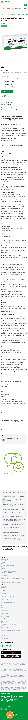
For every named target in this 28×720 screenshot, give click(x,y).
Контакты (3, 590)
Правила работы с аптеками (7, 604)
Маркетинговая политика (6, 572)
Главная (2, 14)
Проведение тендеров (6, 619)
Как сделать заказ (5, 559)
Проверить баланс (5, 612)
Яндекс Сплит (18, 8)
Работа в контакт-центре (6, 638)
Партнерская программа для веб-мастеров (10, 630)
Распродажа (10, 8)
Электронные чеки (5, 616)
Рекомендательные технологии (8, 602)
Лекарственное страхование (7, 596)
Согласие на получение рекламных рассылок (11, 582)
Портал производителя (6, 622)
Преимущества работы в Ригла (7, 633)
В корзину (7, 91)
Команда (3, 589)
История (3, 587)
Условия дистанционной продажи (8, 571)
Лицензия (3, 568)
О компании (4, 586)
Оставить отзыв (4, 593)
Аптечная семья (4, 607)
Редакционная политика (6, 595)
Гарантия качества (5, 598)
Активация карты (5, 609)
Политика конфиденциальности (8, 565)
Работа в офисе (4, 636)
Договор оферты (4, 575)
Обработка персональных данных (8, 581)
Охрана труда (4, 639)
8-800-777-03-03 (5, 693)
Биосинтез (14, 108)
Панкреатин (19, 110)
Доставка (3, 562)
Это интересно (4, 563)
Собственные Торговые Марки (7, 628)
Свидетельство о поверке (6, 599)
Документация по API (6, 627)
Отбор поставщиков (5, 625)
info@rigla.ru (6, 709)
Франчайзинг (4, 621)
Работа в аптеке (4, 635)
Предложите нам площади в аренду (9, 624)
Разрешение (3, 569)
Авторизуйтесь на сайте (6, 486)
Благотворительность (6, 592)
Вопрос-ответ (4, 614)
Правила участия (5, 610)
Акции (3, 8)
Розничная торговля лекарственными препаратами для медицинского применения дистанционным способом (13, 579)
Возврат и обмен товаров (6, 574)
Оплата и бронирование (6, 560)
